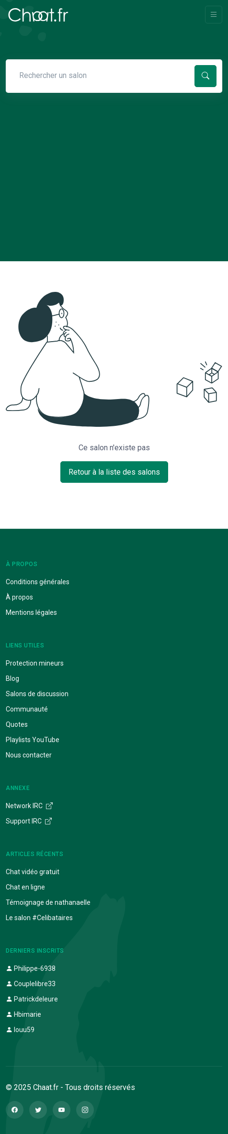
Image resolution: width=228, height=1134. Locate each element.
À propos (19, 597)
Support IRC (29, 821)
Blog (12, 678)
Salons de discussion (37, 694)
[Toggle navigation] (213, 14)
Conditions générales (37, 582)
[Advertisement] (114, 162)
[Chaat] (38, 15)
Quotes (17, 724)
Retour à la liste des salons (114, 472)
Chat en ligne (25, 887)
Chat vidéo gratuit (32, 872)
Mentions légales (31, 612)
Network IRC (29, 806)
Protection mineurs (35, 663)
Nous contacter (29, 755)
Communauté (27, 709)
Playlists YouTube (32, 740)
